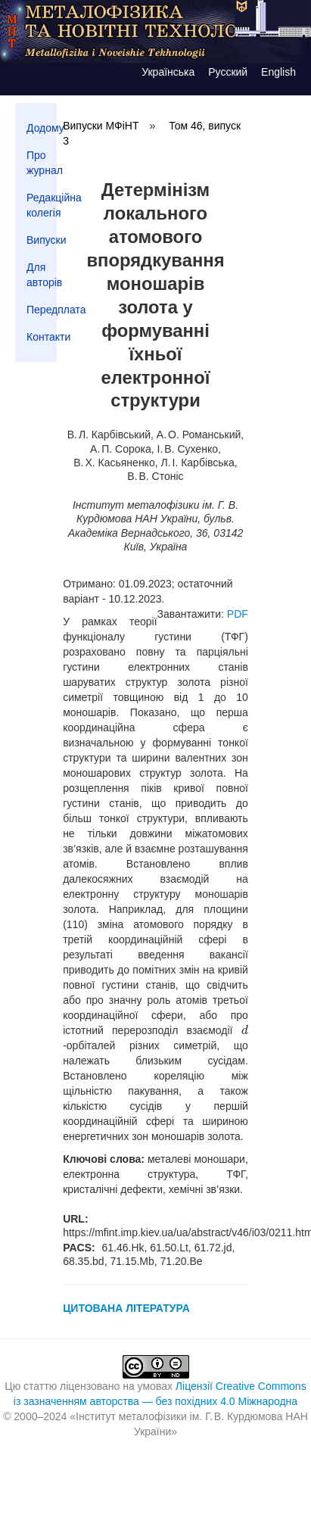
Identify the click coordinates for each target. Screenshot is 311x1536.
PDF (237, 614)
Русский (227, 72)
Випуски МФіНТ (100, 126)
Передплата (41, 310)
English (278, 72)
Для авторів (41, 274)
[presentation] (244, 1030)
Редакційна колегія (41, 205)
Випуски (41, 240)
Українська (168, 72)
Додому (41, 128)
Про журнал (41, 162)
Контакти (41, 337)
